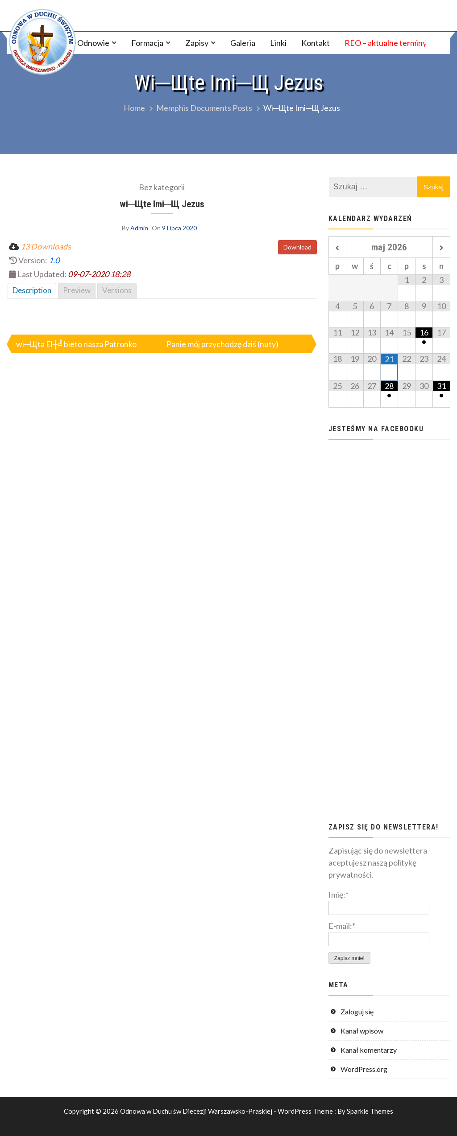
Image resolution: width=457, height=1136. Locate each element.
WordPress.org (364, 1069)
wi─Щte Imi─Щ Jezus (162, 203)
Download (297, 247)
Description (31, 290)
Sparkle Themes (370, 1111)
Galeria (242, 43)
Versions (117, 290)
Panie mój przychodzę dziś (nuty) (222, 344)
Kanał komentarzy (369, 1050)
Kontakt (315, 43)
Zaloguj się (357, 1011)
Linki (278, 43)
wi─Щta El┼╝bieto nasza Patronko (76, 344)
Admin (139, 228)
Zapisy (196, 43)
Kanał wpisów (362, 1030)
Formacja (147, 43)
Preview (77, 290)
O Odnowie (89, 43)
